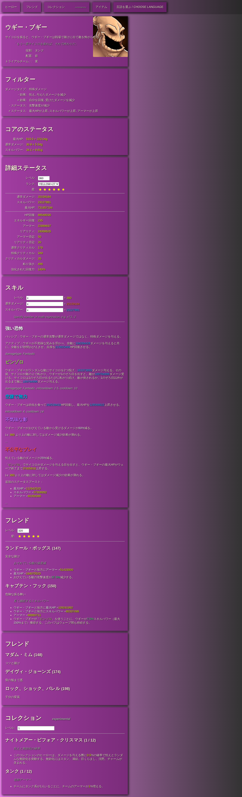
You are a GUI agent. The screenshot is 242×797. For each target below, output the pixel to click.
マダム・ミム (19, 655)
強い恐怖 (14, 328)
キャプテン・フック (26, 586)
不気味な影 (16, 420)
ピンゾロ (14, 362)
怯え (32, 94)
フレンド (17, 521)
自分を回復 (36, 100)
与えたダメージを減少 (51, 94)
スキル (14, 287)
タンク (39, 50)
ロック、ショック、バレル (32, 688)
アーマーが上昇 (88, 111)
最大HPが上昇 (38, 111)
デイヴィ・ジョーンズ (28, 672)
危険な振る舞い (15, 594)
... (6, 441)
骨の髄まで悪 (14, 680)
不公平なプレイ (21, 449)
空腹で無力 (16, 397)
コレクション (23, 718)
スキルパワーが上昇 (62, 111)
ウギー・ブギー (24, 570)
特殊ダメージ (38, 89)
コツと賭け (12, 663)
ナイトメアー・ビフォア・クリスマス (44, 740)
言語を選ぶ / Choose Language (139, 7)
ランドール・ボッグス (28, 548)
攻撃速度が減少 (39, 105)
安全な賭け (12, 556)
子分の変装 (12, 697)
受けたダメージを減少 (60, 100)
